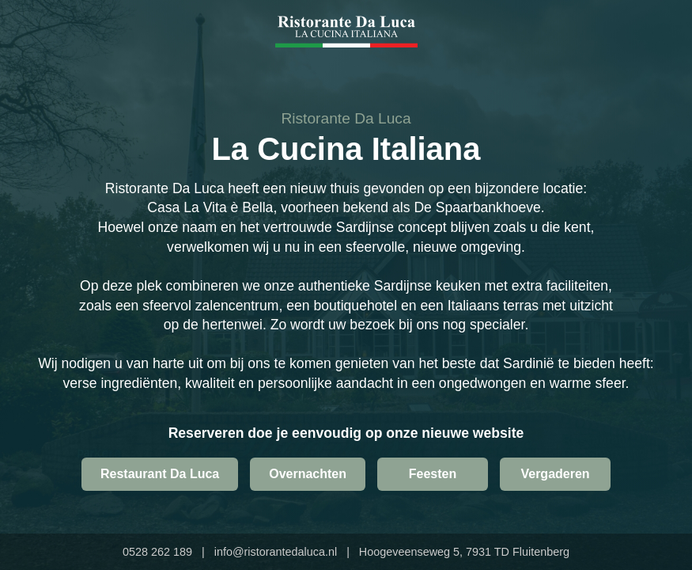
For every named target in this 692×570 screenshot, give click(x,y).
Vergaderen (554, 474)
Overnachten (307, 474)
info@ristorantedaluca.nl (275, 551)
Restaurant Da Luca (159, 474)
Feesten (432, 474)
